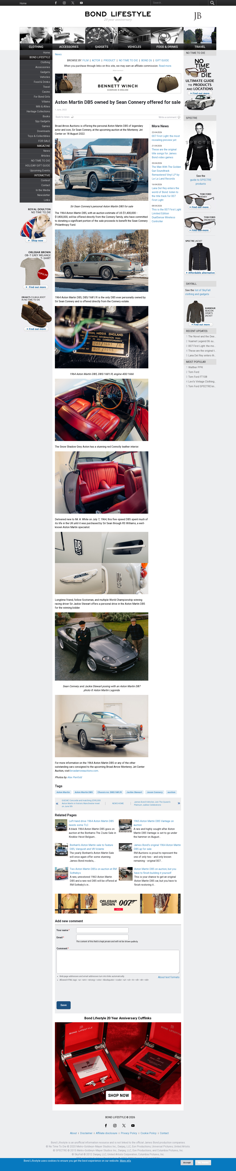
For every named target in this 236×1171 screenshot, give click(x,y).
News (46, 150)
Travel (46, 86)
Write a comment (168, 117)
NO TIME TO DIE (40, 160)
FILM (85, 60)
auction (171, 792)
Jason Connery (155, 792)
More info (125, 1160)
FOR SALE (44, 141)
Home (23, 3)
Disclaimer (86, 1133)
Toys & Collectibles (39, 136)
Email (60, 937)
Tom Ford (193, 372)
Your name (62, 930)
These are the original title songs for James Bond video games (164, 153)
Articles (45, 155)
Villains (46, 101)
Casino (46, 91)
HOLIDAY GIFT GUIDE (37, 165)
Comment (62, 948)
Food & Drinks (42, 81)
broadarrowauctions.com (84, 770)
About (73, 1133)
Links (47, 200)
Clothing (45, 62)
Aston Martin (63, 792)
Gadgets (45, 72)
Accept (187, 1162)
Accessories (42, 67)
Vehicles (45, 77)
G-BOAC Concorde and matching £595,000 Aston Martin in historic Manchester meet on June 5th (81, 803)
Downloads (43, 131)
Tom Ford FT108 (197, 376)
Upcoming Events (40, 170)
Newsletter (43, 195)
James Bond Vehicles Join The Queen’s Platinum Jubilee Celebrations (152, 803)
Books (46, 116)
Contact (45, 185)
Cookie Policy (149, 1133)
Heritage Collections (38, 111)
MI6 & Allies (43, 106)
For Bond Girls (42, 96)
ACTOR (96, 60)
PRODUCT (109, 60)
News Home (118, 803)
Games (46, 126)
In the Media (43, 190)
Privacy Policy (129, 1133)
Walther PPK (195, 367)
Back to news (62, 117)
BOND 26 (146, 60)
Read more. (165, 65)
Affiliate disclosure (106, 1133)
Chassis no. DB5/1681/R (110, 792)
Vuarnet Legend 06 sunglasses (206, 341)
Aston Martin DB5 (84, 792)
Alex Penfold (74, 777)
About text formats (168, 977)
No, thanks (203, 1162)
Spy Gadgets (42, 121)
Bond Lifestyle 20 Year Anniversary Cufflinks (117, 1018)
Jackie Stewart (134, 792)
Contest (45, 180)
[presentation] (81, 992)
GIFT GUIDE (162, 60)
